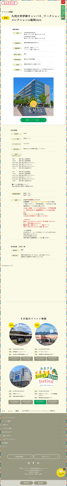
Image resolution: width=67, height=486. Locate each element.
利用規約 (5, 443)
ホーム (4, 446)
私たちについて (7, 432)
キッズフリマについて (9, 417)
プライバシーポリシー (9, 439)
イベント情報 (6, 421)
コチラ (38, 238)
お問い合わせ (6, 435)
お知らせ (5, 425)
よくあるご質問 (7, 428)
